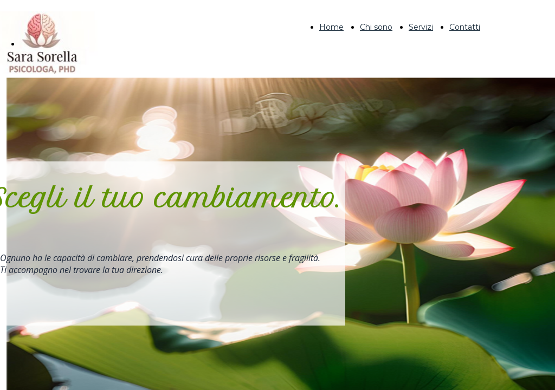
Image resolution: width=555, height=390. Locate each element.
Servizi (421, 27)
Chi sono (376, 27)
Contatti (464, 27)
